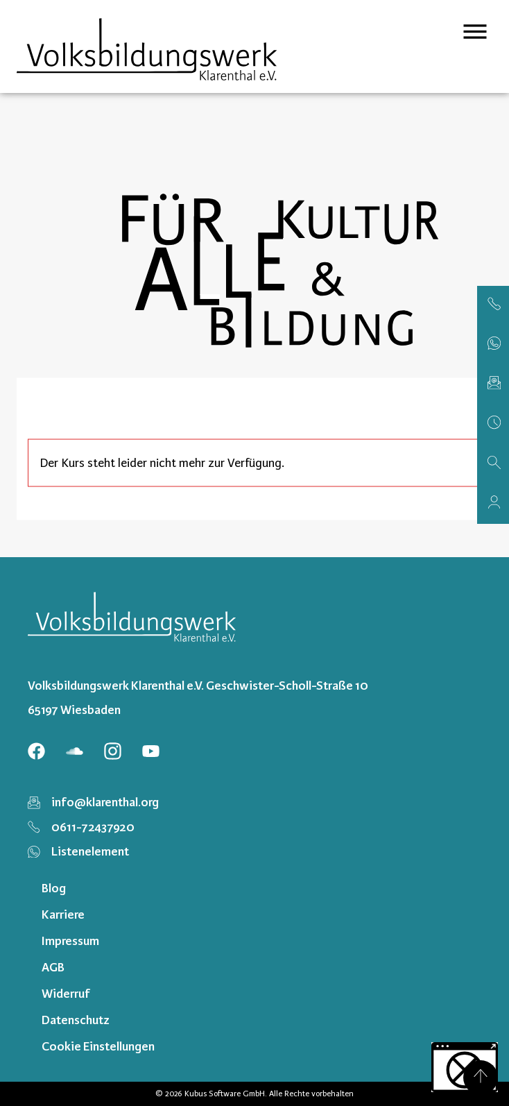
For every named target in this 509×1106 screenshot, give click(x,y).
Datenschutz (76, 1020)
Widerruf (66, 993)
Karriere (63, 914)
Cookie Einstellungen (98, 1046)
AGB (53, 967)
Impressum (70, 940)
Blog (54, 888)
